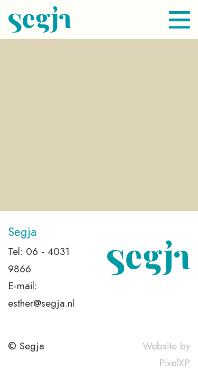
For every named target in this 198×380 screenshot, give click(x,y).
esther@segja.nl (41, 303)
